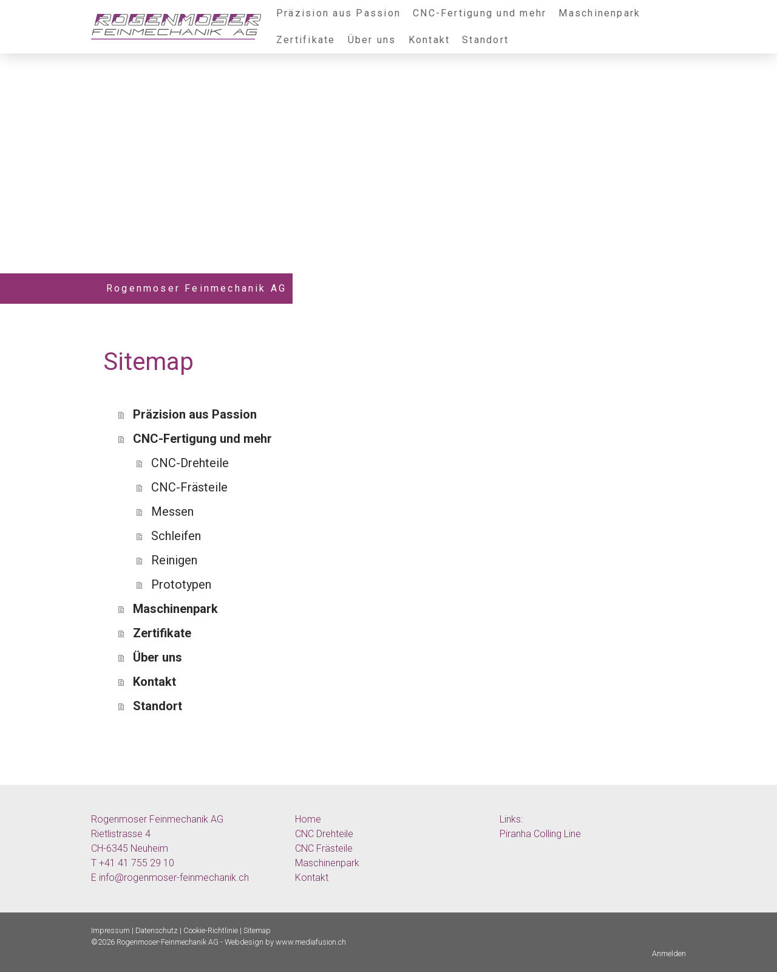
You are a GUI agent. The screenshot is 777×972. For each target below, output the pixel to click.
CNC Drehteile (324, 834)
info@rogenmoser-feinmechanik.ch (174, 877)
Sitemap (257, 930)
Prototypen (181, 584)
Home (308, 819)
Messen (172, 511)
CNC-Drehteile (190, 463)
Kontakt (429, 40)
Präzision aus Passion (338, 13)
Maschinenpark (599, 13)
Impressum (110, 930)
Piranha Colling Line (540, 834)
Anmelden (669, 953)
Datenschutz (156, 930)
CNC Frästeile (324, 848)
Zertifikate (306, 40)
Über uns (372, 40)
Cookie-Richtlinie (210, 930)
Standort (485, 40)
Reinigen (174, 560)
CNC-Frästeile (189, 487)
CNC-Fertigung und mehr (479, 13)
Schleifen (176, 536)
